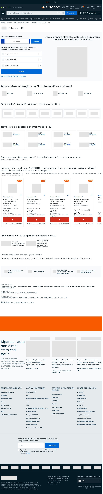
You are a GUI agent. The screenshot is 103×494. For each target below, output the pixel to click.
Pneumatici (36, 18)
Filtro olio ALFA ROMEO (7, 287)
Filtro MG (33, 22)
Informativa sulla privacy (33, 418)
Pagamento (55, 397)
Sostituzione (55, 410)
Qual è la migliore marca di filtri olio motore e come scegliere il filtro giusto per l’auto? (42, 243)
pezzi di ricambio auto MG (29, 292)
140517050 (17, 302)
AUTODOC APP (5, 405)
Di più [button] (28, 453)
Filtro (92, 18)
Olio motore (82, 18)
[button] (70, 7)
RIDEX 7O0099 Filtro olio (83, 201)
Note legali (4, 395)
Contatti (54, 404)
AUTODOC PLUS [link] (6, 408)
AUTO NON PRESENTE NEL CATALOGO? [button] (13, 76)
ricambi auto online (6, 22)
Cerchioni (47, 18)
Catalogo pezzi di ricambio (21, 22)
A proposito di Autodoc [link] (7, 392)
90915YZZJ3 (9, 302)
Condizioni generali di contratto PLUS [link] (37, 408)
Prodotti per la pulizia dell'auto (86, 411)
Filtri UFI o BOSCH (35, 297)
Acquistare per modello (84, 418)
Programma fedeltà (6, 398)
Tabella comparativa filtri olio (9, 297)
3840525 (23, 302)
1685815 (3, 302)
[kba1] (16, 41)
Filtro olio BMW (22, 286)
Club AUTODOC (31, 392)
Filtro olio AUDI (48, 286)
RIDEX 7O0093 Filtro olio (12, 201)
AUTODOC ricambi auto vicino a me (11, 292)
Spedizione (55, 400)
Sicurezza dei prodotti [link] (58, 413)
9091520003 (30, 302)
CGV (27, 405)
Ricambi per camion (10, 18)
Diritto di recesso (31, 411)
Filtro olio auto (42, 22)
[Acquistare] (12, 219)
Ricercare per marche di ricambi (86, 424)
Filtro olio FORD (57, 286)
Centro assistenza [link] (57, 394)
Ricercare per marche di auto (85, 421)
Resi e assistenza (57, 407)
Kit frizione (80, 402)
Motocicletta (24, 18)
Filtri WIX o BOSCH (23, 297)
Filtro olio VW (13, 286)
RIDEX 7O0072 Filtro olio (36, 200)
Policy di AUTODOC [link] (32, 415)
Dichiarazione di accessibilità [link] (34, 428)
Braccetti (80, 405)
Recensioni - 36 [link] (31, 197)
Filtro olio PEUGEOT (89, 286)
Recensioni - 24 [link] (54, 197)
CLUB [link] (54, 2)
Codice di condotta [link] (31, 424)
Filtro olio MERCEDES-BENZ (35, 286)
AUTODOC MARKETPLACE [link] (9, 415)
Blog (27, 395)
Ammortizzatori (81, 398)
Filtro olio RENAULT (77, 286)
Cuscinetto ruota (82, 408)
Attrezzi (57, 18)
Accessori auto (69, 18)
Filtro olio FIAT (5, 286)
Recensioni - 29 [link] (78, 197)
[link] (12, 7)
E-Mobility (80, 392)
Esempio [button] (59, 13)
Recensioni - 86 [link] (7, 197)
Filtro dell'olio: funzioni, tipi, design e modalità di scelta (18, 243)
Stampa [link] (3, 402)
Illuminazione (81, 395)
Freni (99, 18)
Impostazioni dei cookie (33, 421)
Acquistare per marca (83, 415)
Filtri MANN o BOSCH (47, 297)
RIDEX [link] (2, 411)
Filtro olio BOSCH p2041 (60, 297)
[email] (31, 445)
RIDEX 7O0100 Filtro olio (59, 201)
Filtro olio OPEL (66, 286)
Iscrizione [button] (51, 445)
